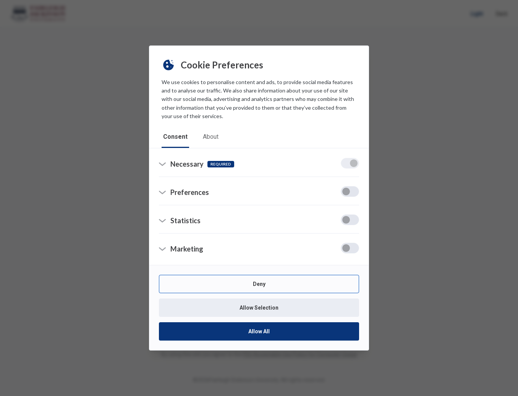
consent (175, 136)
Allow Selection (259, 308)
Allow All (259, 331)
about (211, 136)
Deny (259, 284)
